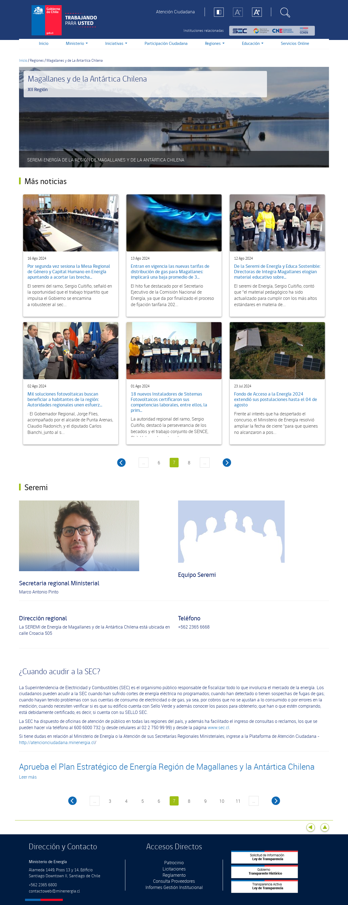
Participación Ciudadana (166, 44)
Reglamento (174, 875)
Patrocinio (174, 863)
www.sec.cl (218, 727)
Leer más (28, 777)
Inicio (43, 44)
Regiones (215, 44)
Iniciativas (116, 44)
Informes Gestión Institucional (174, 887)
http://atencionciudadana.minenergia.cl (57, 742)
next (276, 801)
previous (72, 801)
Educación (252, 44)
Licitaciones (174, 869)
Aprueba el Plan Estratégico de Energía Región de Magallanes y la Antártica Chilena (167, 766)
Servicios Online (295, 44)
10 (221, 801)
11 (238, 801)
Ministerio (77, 44)
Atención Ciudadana (175, 12)
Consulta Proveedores (174, 881)
